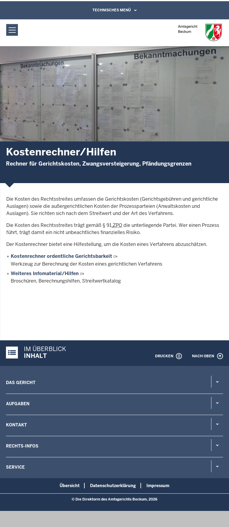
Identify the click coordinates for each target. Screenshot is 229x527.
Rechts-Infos (22, 446)
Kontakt (16, 425)
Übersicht (70, 485)
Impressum (157, 485)
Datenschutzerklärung (113, 485)
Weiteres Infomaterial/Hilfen (45, 273)
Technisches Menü (111, 10)
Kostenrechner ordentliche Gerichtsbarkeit (61, 256)
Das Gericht (20, 382)
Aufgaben (18, 403)
